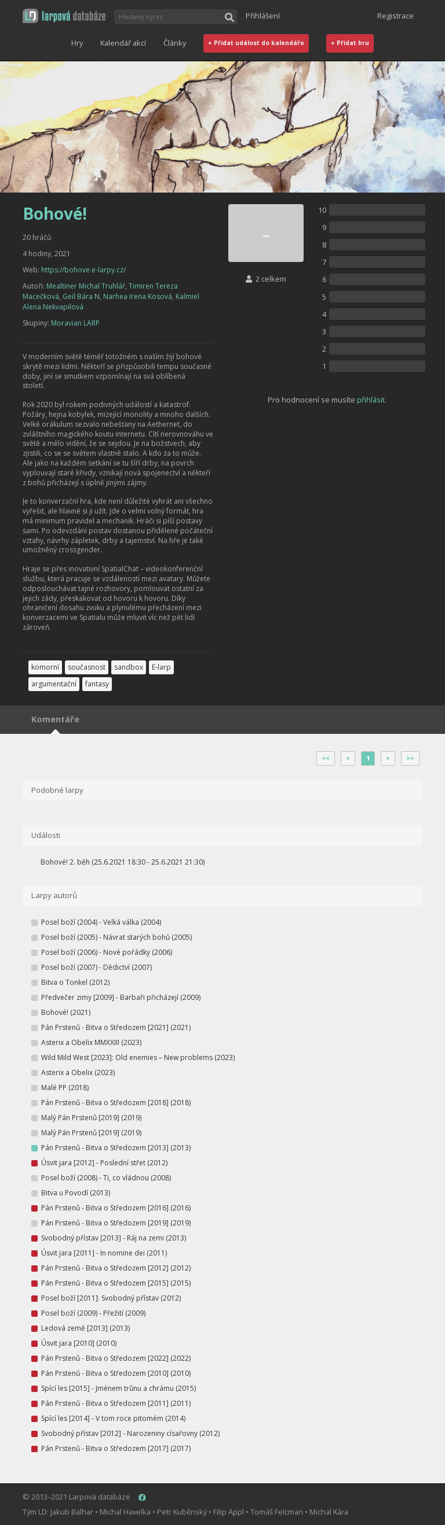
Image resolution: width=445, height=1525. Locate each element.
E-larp (161, 667)
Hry (77, 43)
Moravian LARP (75, 323)
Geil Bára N (81, 296)
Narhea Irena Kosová (137, 296)
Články (174, 43)
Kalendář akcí (123, 43)
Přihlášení (263, 15)
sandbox (128, 667)
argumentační (53, 684)
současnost (86, 667)
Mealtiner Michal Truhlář (85, 286)
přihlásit (371, 399)
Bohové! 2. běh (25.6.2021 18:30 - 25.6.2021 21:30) (123, 862)
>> (410, 758)
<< (326, 758)
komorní (45, 667)
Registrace (395, 15)
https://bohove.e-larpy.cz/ (83, 270)
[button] (64, 16)
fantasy (97, 684)
